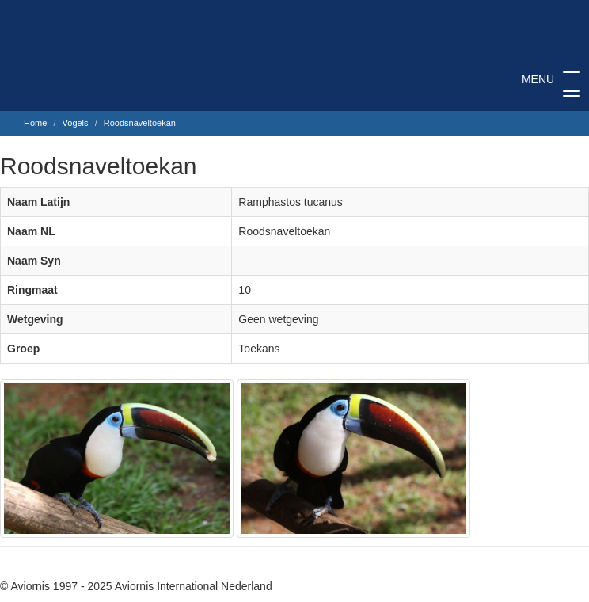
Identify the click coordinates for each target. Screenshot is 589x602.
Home (35, 123)
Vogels (76, 123)
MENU (550, 85)
